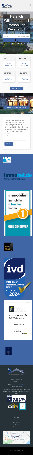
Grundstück (23, 73)
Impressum (16, 417)
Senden (8, 144)
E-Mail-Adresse (9, 136)
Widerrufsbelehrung (16, 427)
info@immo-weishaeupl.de (18, 384)
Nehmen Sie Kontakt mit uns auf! (16, 107)
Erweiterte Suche (17, 44)
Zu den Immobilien (8, 64)
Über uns (16, 420)
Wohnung (22, 59)
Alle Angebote (16, 88)
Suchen (16, 40)
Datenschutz (16, 422)
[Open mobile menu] (30, 5)
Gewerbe (7, 73)
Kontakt (16, 424)
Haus (6, 59)
